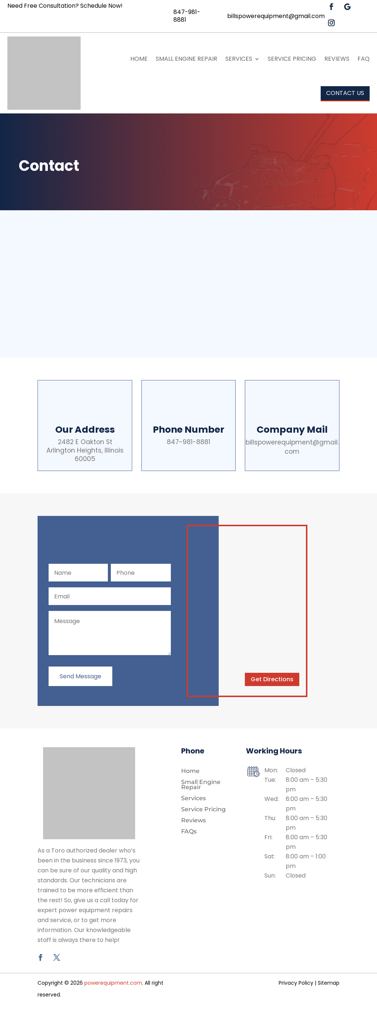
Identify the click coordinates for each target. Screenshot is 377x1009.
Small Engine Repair (186, 59)
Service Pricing (292, 59)
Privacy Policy (296, 984)
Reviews (336, 59)
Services (238, 59)
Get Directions (272, 680)
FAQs (189, 833)
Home (139, 59)
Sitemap (328, 984)
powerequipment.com (113, 984)
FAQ (363, 59)
